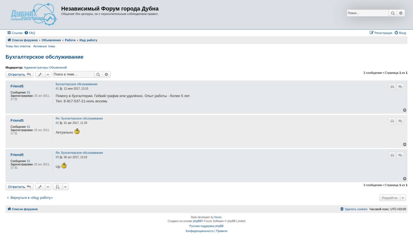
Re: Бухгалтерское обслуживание (79, 118)
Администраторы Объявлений (45, 67)
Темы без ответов (18, 46)
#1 (57, 88)
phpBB (197, 221)
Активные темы (44, 46)
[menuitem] (29, 33)
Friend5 (17, 86)
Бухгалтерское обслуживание (44, 57)
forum (218, 217)
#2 (57, 122)
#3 (57, 157)
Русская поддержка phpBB (206, 226)
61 (28, 92)
